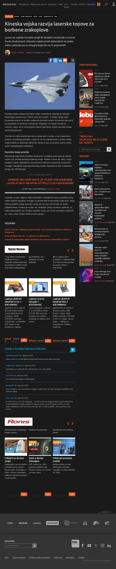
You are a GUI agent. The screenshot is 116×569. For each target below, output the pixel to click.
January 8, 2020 (53, 189)
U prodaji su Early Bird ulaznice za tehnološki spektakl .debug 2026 (102, 117)
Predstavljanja (40, 6)
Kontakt (81, 558)
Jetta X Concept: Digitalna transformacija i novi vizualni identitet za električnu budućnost (102, 171)
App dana (68, 7)
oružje (35, 16)
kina (56, 16)
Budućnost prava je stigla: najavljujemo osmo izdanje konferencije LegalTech (102, 97)
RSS (6, 558)
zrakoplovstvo (48, 16)
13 (73, 60)
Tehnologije (9, 16)
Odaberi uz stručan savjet (14, 459)
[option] (16, 299)
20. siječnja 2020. (21, 375)
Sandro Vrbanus (17, 52)
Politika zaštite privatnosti (40, 558)
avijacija (16, 16)
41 (91, 264)
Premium (93, 6)
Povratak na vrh (106, 512)
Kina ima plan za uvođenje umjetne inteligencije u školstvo (101, 233)
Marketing (70, 558)
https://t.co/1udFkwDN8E (56, 183)
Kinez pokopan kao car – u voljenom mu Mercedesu (27, 236)
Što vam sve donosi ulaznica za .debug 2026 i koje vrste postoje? (102, 77)
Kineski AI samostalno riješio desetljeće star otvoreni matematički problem (37, 240)
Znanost (54, 6)
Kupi (24, 340)
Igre (63, 6)
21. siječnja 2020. (26, 356)
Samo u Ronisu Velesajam (36, 459)
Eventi (84, 6)
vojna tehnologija (26, 16)
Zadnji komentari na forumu (25, 348)
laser (40, 16)
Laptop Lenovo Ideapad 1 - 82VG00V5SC (36, 301)
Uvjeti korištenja (19, 558)
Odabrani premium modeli (62, 459)
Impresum (58, 558)
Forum (76, 6)
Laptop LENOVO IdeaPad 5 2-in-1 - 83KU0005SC (13, 301)
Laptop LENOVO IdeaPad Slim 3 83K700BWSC (61, 301)
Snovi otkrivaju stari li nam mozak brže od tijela (102, 274)
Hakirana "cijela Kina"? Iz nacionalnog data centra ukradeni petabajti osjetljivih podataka (102, 254)
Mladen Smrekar (99, 281)
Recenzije (26, 6)
